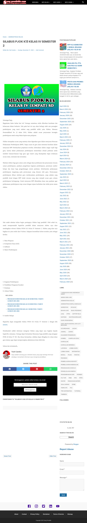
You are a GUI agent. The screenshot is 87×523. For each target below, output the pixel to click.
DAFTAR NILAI (76, 314)
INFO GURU (56, 2)
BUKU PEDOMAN (76, 310)
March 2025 (64, 137)
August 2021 (64, 226)
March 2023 (64, 183)
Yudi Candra (12, 50)
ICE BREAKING (65, 328)
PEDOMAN (64, 358)
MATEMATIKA (76, 351)
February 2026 (65, 112)
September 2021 (65, 223)
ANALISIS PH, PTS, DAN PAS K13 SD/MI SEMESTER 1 (74, 65)
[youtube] (58, 507)
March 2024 (64, 158)
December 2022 (65, 189)
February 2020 (65, 282)
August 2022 (64, 192)
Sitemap (70, 514)
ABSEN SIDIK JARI (66, 297)
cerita (62, 314)
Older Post (53, 456)
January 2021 (64, 248)
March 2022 (64, 208)
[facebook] (10, 369)
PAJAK (70, 355)
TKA (71, 387)
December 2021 (65, 217)
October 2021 (64, 220)
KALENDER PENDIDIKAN (68, 335)
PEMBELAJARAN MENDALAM (69, 364)
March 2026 (64, 109)
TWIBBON (64, 394)
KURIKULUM (64, 341)
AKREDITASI (64, 307)
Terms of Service (58, 514)
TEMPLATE (64, 387)
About (16, 514)
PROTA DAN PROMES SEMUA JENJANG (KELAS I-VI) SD (75, 84)
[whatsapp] (50, 369)
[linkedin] (51, 507)
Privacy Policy (34, 514)
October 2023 (64, 171)
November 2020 (65, 254)
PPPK (81, 378)
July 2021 (63, 229)
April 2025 (63, 134)
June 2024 (63, 152)
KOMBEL (63, 338)
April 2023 (63, 180)
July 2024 (63, 149)
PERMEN (79, 374)
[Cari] (83, 3)
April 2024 (63, 155)
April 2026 (63, 106)
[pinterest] (37, 369)
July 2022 (63, 195)
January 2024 (64, 165)
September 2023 (65, 174)
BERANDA (35, 2)
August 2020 (64, 263)
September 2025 (65, 121)
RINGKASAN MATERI (74, 381)
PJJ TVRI (63, 378)
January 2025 (64, 143)
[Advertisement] (43, 20)
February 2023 (65, 186)
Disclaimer (46, 514)
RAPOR (63, 381)
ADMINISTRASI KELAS (67, 300)
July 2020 (63, 266)
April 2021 (63, 239)
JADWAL (63, 331)
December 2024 (65, 146)
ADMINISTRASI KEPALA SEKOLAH (71, 304)
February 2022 (65, 211)
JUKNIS (70, 331)
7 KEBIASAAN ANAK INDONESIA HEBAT (70, 293)
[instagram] (36, 507)
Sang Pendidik (47, 520)
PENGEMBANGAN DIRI (67, 374)
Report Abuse (67, 449)
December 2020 (65, 251)
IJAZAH (74, 328)
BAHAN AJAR (36, 7)
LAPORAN (64, 348)
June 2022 (63, 199)
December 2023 (65, 168)
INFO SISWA (68, 2)
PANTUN (76, 355)
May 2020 (63, 272)
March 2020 (64, 279)
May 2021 (63, 235)
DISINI (5, 325)
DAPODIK (63, 317)
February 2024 (65, 162)
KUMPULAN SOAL (74, 338)
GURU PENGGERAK (67, 320)
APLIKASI (73, 307)
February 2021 (65, 245)
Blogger (76, 444)
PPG (75, 378)
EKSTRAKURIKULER (75, 317)
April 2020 (63, 276)
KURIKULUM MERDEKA (68, 345)
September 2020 (65, 260)
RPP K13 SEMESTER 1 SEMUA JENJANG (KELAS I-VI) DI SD (74, 47)
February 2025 (65, 140)
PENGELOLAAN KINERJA (68, 371)
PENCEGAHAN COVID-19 (68, 368)
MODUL (63, 355)
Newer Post (7, 456)
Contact (24, 514)
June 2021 (63, 232)
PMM (70, 378)
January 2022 (64, 214)
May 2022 (63, 202)
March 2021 (64, 242)
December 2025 (65, 118)
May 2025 (63, 131)
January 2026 (64, 115)
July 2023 (63, 177)
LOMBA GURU (73, 348)
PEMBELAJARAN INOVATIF (69, 361)
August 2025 (64, 124)
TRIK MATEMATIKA (66, 391)
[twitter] (23, 369)
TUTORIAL (77, 391)
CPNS (68, 314)
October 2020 (64, 257)
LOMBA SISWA (65, 351)
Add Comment (40, 50)
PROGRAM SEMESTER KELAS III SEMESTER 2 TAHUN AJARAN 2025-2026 (25, 300)
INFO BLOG (45, 2)
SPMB (73, 384)
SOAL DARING (65, 384)
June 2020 (63, 269)
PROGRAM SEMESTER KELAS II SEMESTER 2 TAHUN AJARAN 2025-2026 (25, 305)
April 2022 (63, 205)
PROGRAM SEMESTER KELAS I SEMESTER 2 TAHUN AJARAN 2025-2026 (25, 310)
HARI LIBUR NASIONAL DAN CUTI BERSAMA (71, 324)
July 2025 (63, 128)
